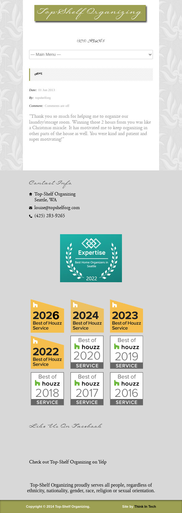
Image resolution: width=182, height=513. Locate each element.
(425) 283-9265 (91, 42)
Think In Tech (145, 506)
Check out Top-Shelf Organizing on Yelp (67, 462)
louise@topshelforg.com (57, 207)
